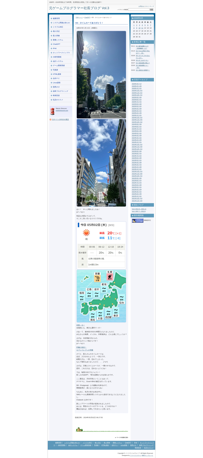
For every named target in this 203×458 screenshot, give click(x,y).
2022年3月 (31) (137, 191)
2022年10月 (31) (137, 176)
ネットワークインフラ (61, 53)
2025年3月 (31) (137, 111)
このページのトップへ (121, 437)
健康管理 (56, 18)
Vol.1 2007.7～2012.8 (139, 211)
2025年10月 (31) (137, 95)
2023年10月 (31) (137, 149)
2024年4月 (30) (137, 135)
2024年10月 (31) (137, 122)
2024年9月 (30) (137, 124)
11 (142, 28)
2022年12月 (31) (137, 171)
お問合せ (141, 6)
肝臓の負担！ (81, 347)
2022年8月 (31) (137, 180)
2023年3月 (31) (137, 164)
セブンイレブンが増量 (84, 350)
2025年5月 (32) (137, 106)
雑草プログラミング (60, 91)
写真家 (55, 70)
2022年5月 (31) (137, 187)
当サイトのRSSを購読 (60, 119)
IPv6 (54, 48)
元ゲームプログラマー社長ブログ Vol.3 (79, 8)
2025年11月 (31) (137, 93)
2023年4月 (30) (137, 162)
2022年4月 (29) (137, 189)
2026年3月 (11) (137, 84)
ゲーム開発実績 (59, 65)
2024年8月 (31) (137, 126)
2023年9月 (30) (137, 151)
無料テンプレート (147, 455)
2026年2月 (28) (137, 86)
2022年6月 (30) (137, 185)
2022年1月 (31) (137, 196)
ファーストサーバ (136, 455)
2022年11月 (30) (137, 173)
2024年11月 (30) (137, 119)
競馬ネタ (56, 87)
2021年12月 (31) (137, 198)
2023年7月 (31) (137, 156)
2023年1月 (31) (137, 169)
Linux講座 (56, 83)
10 (139, 28)
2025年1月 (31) (137, 115)
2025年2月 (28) (137, 113)
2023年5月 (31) (137, 160)
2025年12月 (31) (137, 90)
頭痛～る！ (80, 325)
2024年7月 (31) (137, 128)
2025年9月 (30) (137, 97)
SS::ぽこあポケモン (142, 60)
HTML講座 (57, 74)
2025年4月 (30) (137, 108)
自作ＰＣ (56, 78)
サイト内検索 (123, 9)
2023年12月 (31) (137, 144)
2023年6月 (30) (137, 158)
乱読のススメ (58, 100)
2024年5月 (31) (137, 133)
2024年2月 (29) (137, 140)
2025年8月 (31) (137, 99)
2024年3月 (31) (137, 138)
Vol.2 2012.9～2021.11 (139, 209)
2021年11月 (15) (137, 200)
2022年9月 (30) (137, 178)
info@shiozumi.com (62, 110)
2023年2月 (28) (137, 167)
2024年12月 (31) (137, 117)
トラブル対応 (58, 27)
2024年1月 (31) (137, 142)
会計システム (58, 61)
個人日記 (56, 31)
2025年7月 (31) (137, 101)
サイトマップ (149, 6)
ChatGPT (87, 17)
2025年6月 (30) (137, 104)
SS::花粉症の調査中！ (143, 70)
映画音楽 (56, 95)
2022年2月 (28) (137, 194)
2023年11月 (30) (137, 146)
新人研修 (56, 36)
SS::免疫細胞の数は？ (143, 63)
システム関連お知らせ (61, 23)
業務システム (58, 40)
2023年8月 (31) (137, 153)
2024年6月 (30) (137, 131)
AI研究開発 (57, 57)
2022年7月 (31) (137, 182)
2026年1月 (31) (137, 88)
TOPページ (79, 17)
